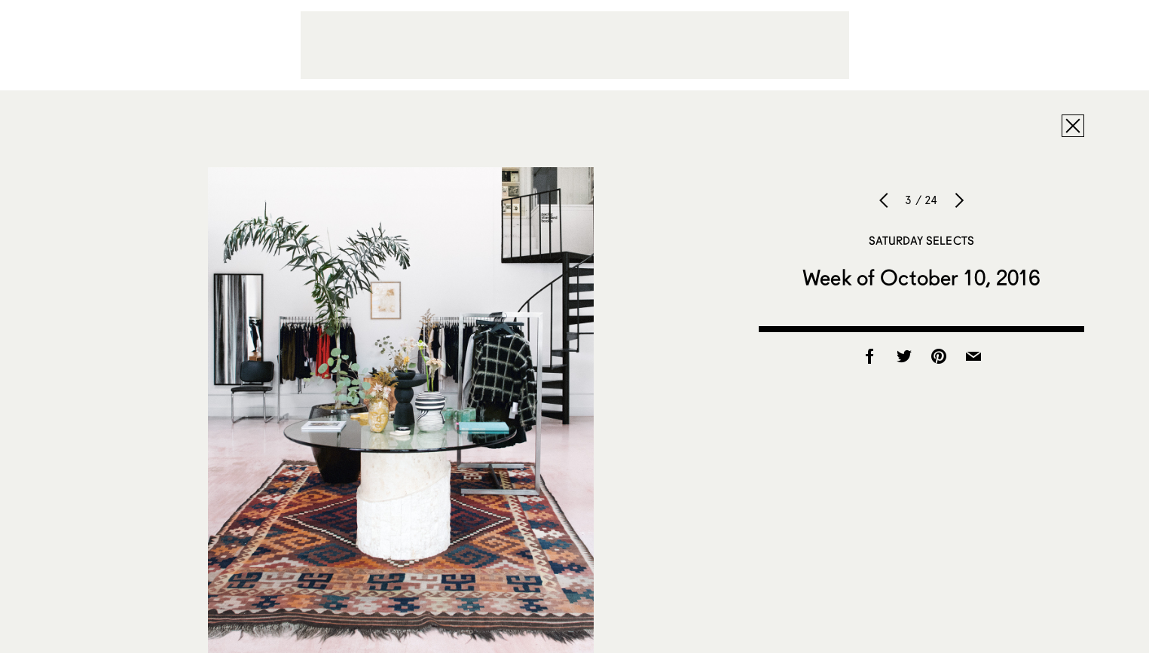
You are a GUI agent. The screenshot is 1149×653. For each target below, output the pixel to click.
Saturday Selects (921, 240)
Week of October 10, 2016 (921, 277)
